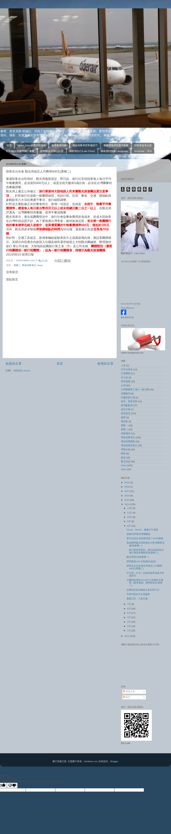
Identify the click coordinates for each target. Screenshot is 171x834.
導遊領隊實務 (128, 441)
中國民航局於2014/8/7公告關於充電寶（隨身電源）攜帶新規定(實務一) (145, 583)
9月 (129, 521)
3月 (129, 622)
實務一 (124, 425)
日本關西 (125, 373)
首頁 (9, 145)
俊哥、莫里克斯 (129, 401)
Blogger (114, 761)
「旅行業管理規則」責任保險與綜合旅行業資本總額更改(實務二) (145, 551)
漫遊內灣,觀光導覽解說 (139, 534)
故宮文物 (125, 409)
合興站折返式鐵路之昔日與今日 (143, 590)
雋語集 (124, 421)
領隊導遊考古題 (143, 145)
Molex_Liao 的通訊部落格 (31, 145)
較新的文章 (14, 363)
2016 (127, 495)
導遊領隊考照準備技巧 (85, 145)
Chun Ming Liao (127, 308)
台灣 (123, 385)
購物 (123, 453)
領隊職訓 (125, 433)
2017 (127, 491)
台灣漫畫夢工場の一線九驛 (135, 389)
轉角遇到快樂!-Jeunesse (114, 151)
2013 (127, 636)
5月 (129, 613)
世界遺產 (125, 381)
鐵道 (123, 457)
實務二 (17, 265)
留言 (126, 697)
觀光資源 (125, 461)
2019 (127, 482)
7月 (129, 604)
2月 (129, 626)
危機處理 (125, 393)
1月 (129, 630)
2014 (127, 504)
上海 (123, 365)
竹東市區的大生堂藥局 (138, 594)
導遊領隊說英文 (129, 445)
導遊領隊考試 (29, 265)
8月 (129, 526)
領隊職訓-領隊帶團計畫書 (20, 151)
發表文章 (129, 691)
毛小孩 (124, 377)
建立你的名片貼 (127, 317)
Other (124, 469)
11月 (130, 512)
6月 (129, 608)
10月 (130, 517)
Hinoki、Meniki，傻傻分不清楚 (142, 529)
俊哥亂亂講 (127, 405)
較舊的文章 (105, 363)
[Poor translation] (12, 785)
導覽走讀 (125, 449)
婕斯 (123, 417)
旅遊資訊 (125, 413)
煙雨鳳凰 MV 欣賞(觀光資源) (141, 561)
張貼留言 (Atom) (22, 370)
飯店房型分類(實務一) (138, 557)
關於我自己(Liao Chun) (82, 151)
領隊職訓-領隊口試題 (51, 151)
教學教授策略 (59, 145)
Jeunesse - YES (143, 151)
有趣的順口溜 (128, 397)
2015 (127, 500)
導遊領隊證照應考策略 (115, 145)
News (40, 265)
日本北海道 (127, 369)
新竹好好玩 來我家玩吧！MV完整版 (145, 538)
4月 (129, 617)
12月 (130, 508)
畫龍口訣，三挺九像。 (138, 598)
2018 (127, 487)
